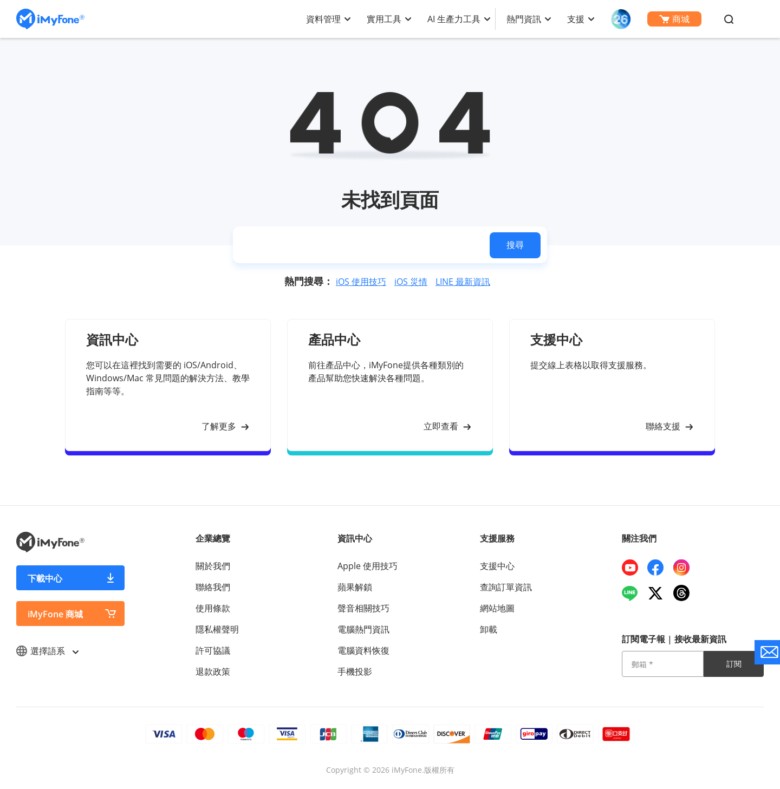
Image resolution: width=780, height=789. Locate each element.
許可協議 (213, 650)
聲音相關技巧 (363, 608)
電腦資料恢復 (363, 650)
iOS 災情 (410, 282)
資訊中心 (354, 538)
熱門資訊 (523, 19)
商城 (674, 19)
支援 (575, 19)
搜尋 (515, 245)
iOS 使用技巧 (361, 282)
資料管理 (323, 19)
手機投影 (354, 671)
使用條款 (213, 608)
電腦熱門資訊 (363, 629)
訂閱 (734, 663)
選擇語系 (47, 651)
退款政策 (213, 671)
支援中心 (497, 566)
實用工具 (384, 19)
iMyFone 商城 (55, 614)
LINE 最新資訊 (462, 282)
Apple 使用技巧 (367, 566)
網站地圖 (497, 608)
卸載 (488, 629)
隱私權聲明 (217, 629)
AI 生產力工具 (453, 19)
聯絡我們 (213, 587)
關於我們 (213, 566)
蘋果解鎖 (354, 587)
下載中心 (45, 578)
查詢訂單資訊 (506, 587)
